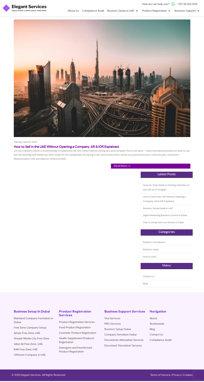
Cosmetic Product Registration (77, 333)
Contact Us (156, 335)
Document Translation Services (123, 346)
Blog (145, 284)
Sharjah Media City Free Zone (31, 338)
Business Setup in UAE (120, 11)
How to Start (149, 257)
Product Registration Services (77, 322)
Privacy (176, 375)
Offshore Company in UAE (30, 355)
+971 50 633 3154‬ (187, 4)
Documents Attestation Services (124, 340)
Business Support (185, 11)
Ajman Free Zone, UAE (27, 333)
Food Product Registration (75, 327)
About (153, 318)
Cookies (188, 375)
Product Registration (154, 11)
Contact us (148, 276)
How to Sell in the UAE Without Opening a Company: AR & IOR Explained (66, 147)
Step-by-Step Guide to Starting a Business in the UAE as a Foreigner (166, 187)
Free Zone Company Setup (30, 328)
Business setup (151, 250)
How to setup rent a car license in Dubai (163, 222)
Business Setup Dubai (117, 329)
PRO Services (112, 324)
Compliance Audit (93, 11)
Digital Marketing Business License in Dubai (165, 215)
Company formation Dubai (120, 335)
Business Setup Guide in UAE (158, 208)
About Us (73, 11)
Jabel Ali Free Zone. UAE (28, 344)
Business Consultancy (154, 242)
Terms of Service (160, 375)
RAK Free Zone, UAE (26, 349)
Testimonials (157, 324)
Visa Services (112, 318)
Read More (120, 166)
